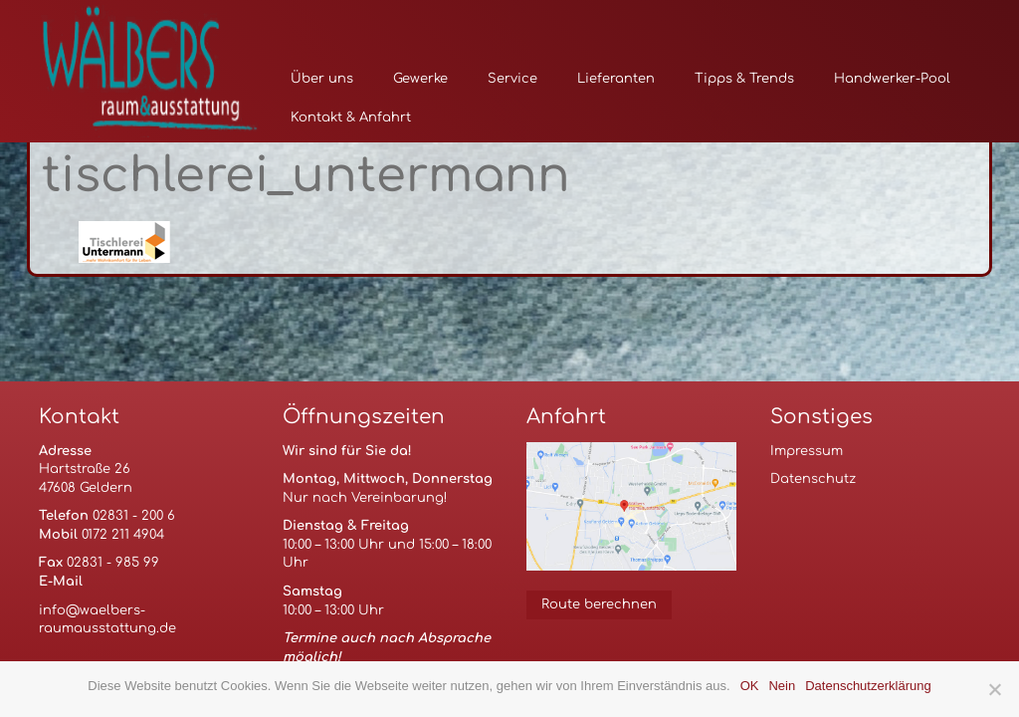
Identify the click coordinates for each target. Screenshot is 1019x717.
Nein (781, 685)
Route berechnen (599, 604)
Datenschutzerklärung (867, 685)
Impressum (806, 451)
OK (749, 685)
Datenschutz (813, 479)
